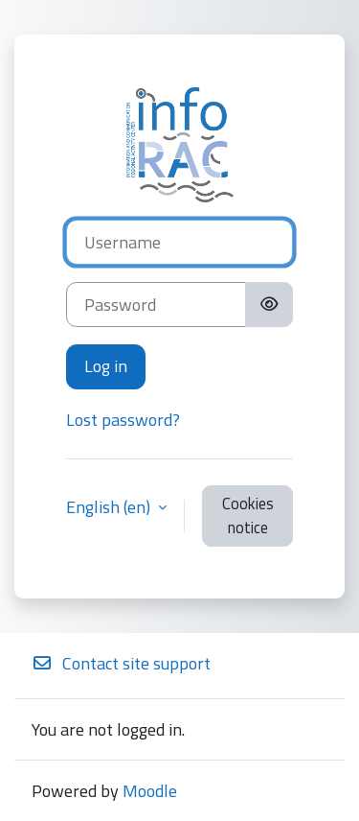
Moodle (150, 791)
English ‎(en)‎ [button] (110, 507)
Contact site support (121, 663)
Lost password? (123, 420)
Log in (105, 366)
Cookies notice (248, 515)
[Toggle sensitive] (269, 304)
